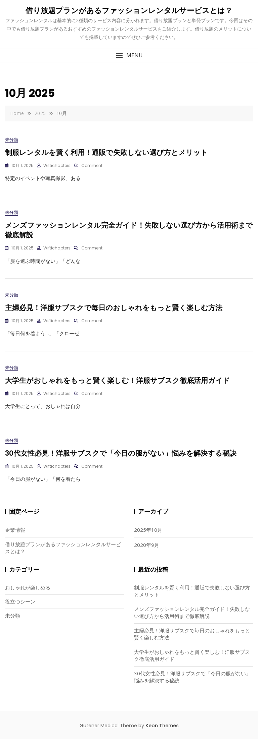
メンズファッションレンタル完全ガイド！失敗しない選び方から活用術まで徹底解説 (192, 617)
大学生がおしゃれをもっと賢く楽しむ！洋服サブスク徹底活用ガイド (117, 384)
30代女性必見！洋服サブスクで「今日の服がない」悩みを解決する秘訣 (120, 457)
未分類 (11, 140)
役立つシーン (20, 606)
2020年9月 (146, 549)
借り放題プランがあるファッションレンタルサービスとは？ (129, 10)
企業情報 (15, 534)
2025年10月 (148, 534)
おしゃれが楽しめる (27, 591)
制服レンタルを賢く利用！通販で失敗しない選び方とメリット (106, 152)
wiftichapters (57, 166)
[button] (129, 55)
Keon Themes (162, 730)
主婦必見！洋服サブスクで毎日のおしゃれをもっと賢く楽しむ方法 (113, 310)
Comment (91, 166)
